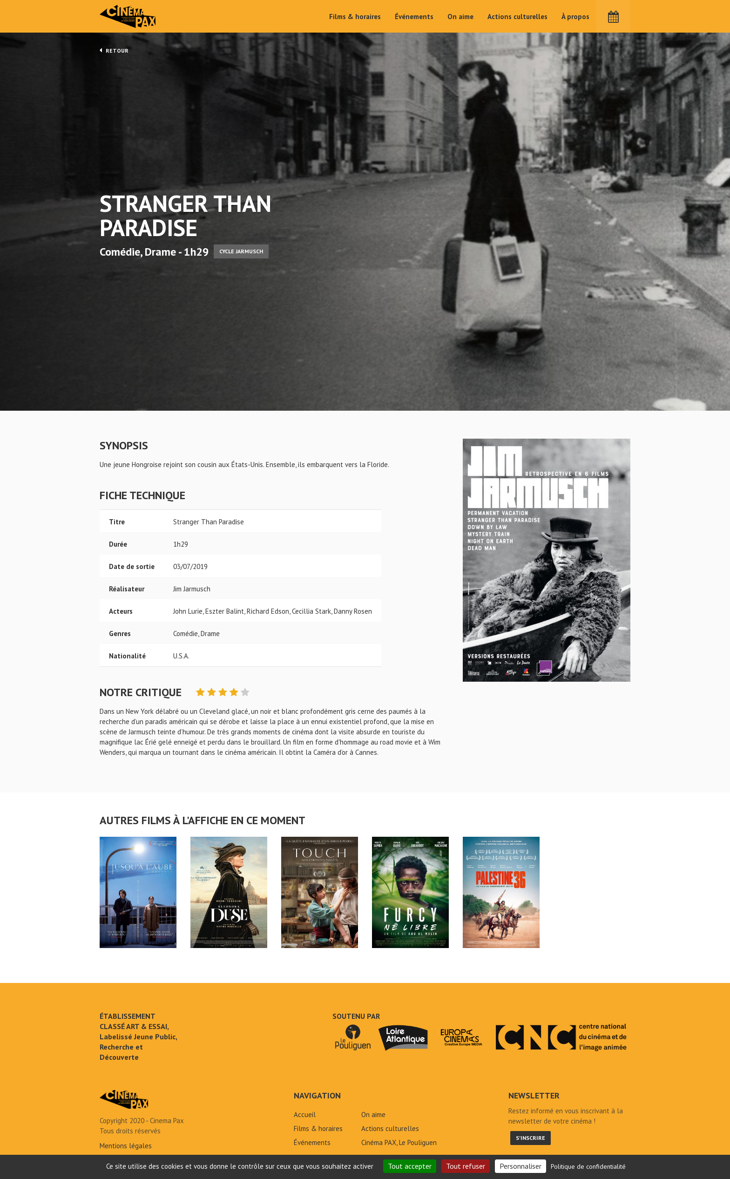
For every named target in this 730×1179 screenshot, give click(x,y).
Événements (414, 16)
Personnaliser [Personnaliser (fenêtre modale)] (520, 1166)
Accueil (305, 1114)
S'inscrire (530, 1137)
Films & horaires (355, 16)
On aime (460, 16)
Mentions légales (126, 1145)
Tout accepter (410, 1166)
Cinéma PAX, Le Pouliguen (399, 1142)
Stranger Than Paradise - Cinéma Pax (124, 1099)
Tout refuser (465, 1166)
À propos (575, 16)
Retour (114, 50)
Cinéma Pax (128, 16)
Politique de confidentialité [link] (588, 1166)
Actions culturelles (517, 16)
